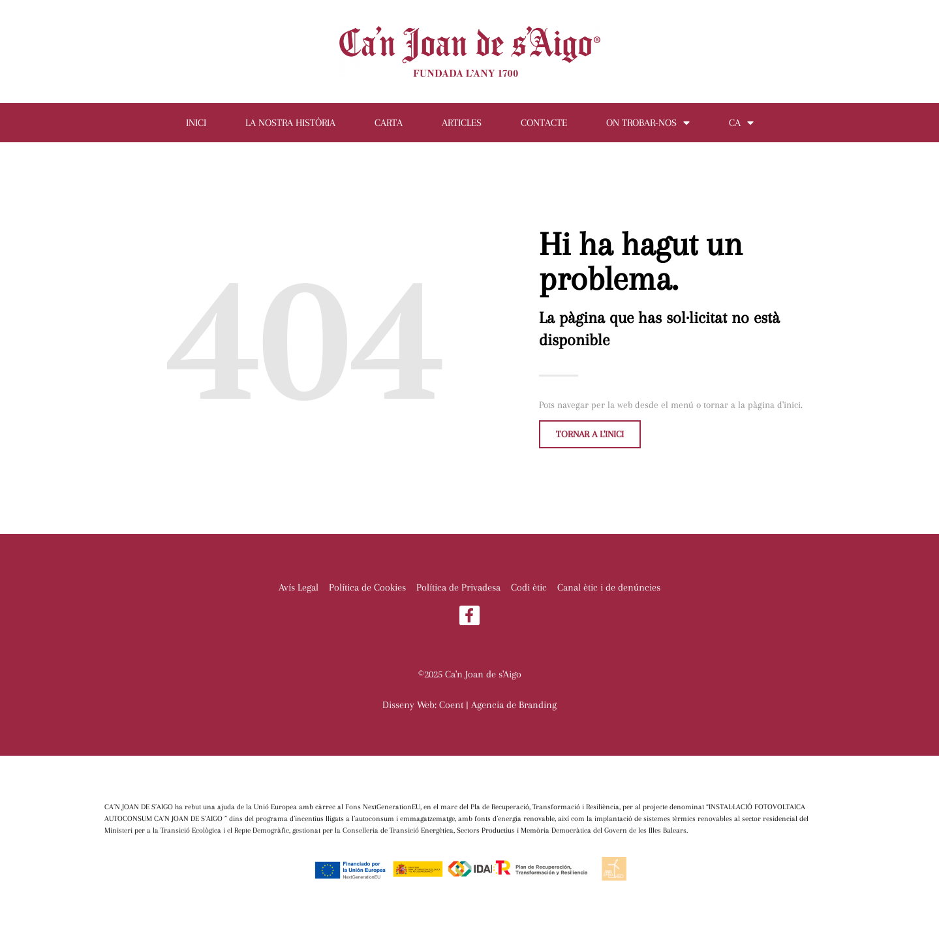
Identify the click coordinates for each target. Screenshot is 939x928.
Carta (389, 123)
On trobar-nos (648, 122)
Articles (462, 123)
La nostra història (290, 123)
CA (741, 122)
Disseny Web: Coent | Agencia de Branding (469, 705)
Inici (196, 123)
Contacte (544, 123)
